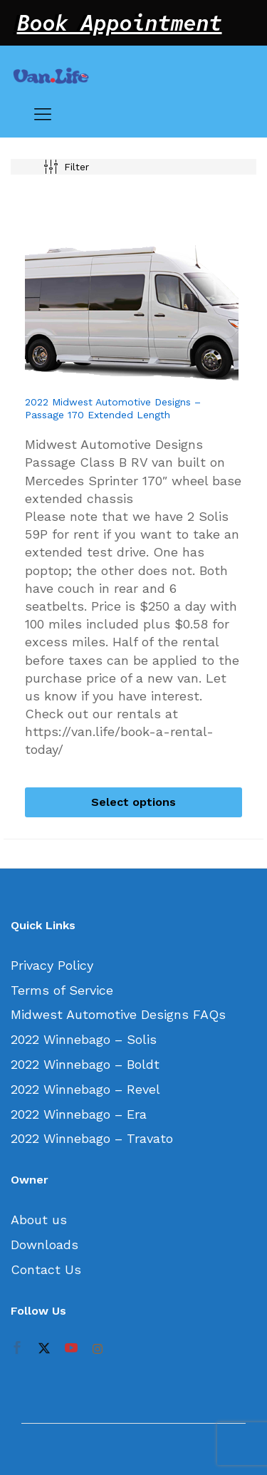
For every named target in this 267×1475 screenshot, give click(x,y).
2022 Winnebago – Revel (85, 1089)
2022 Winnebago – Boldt (85, 1064)
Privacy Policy (52, 965)
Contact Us (46, 1269)
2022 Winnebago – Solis (84, 1039)
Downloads (44, 1244)
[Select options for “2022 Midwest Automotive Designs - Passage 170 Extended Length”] (133, 802)
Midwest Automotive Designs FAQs (118, 1014)
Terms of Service (62, 990)
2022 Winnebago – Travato (92, 1138)
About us (39, 1219)
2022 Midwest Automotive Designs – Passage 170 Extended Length (113, 408)
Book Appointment (119, 23)
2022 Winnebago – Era (79, 1114)
